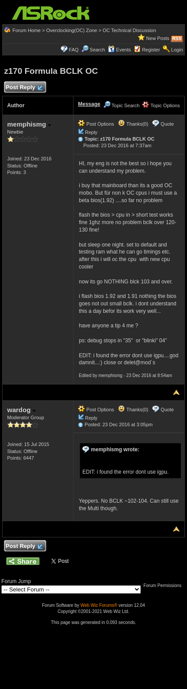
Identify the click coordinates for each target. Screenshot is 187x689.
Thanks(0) (133, 124)
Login (177, 49)
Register (151, 49)
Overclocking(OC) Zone (71, 30)
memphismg (29, 124)
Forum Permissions (164, 585)
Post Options (96, 124)
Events (119, 49)
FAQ (74, 49)
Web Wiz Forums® (99, 605)
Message (89, 104)
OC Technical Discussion (129, 30)
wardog (21, 409)
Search (97, 49)
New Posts (157, 38)
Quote (167, 124)
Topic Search (121, 105)
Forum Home (26, 30)
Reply (91, 132)
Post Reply (24, 87)
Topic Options (161, 105)
